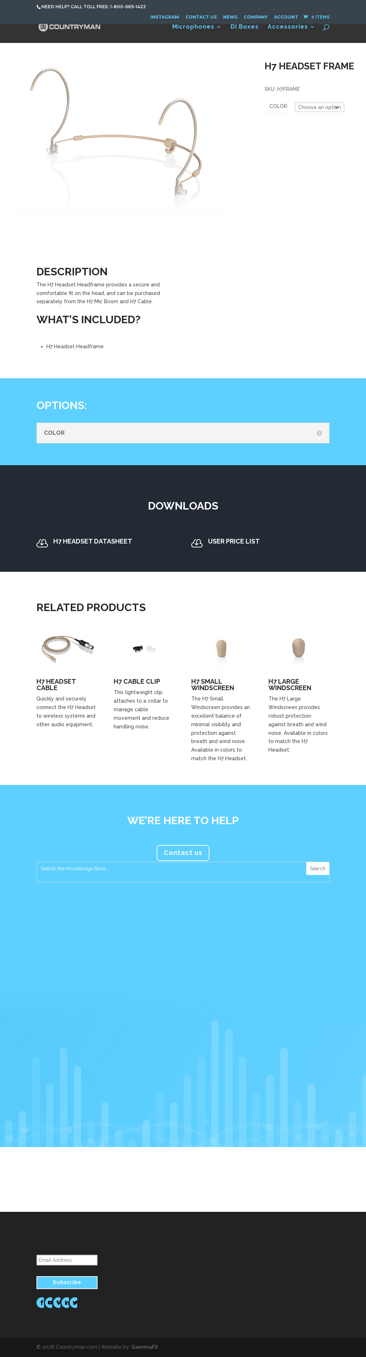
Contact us (183, 852)
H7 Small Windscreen (212, 685)
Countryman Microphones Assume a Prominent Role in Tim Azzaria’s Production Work (183, 978)
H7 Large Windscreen (289, 685)
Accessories (288, 27)
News (230, 17)
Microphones (193, 27)
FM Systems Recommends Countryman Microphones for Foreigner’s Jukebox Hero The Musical (286, 982)
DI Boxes (245, 27)
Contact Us (201, 17)
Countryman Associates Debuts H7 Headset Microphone (78, 975)
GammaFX (145, 1347)
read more (57, 1081)
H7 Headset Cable (56, 685)
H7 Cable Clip (137, 681)
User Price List (234, 541)
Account (286, 17)
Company (256, 17)
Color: (278, 106)
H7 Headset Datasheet (92, 541)
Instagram (164, 17)
